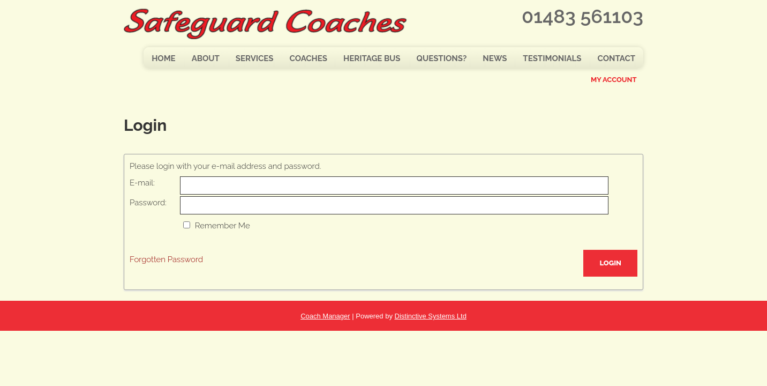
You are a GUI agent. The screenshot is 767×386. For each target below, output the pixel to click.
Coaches (308, 58)
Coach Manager (325, 316)
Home (164, 58)
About (206, 58)
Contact (616, 58)
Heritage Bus (372, 58)
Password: (148, 202)
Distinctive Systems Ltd (431, 316)
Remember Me (222, 226)
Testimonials (552, 58)
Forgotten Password (166, 259)
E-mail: (142, 183)
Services (255, 58)
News (495, 58)
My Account (614, 80)
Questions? (442, 58)
